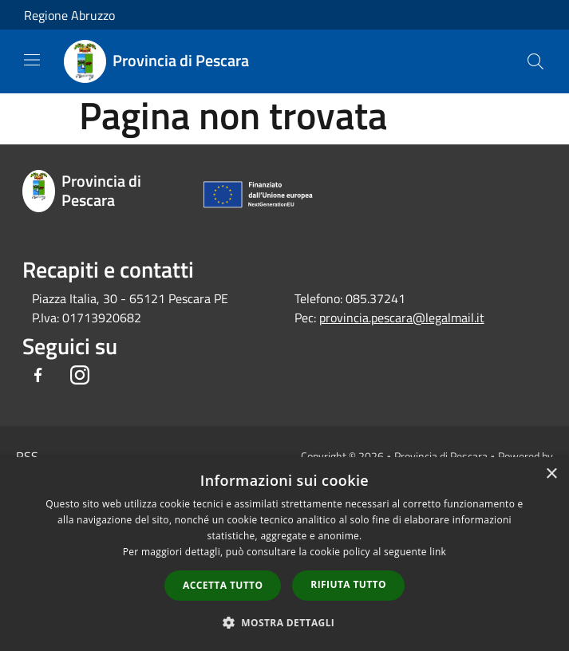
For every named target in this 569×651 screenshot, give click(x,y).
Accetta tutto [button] (223, 585)
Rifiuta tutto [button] (348, 584)
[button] (285, 622)
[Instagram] (80, 376)
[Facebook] (38, 376)
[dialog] (284, 554)
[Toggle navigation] (31, 59)
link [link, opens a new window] (437, 551)
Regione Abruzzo (69, 15)
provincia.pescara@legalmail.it (401, 317)
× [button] (551, 474)
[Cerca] (535, 61)
